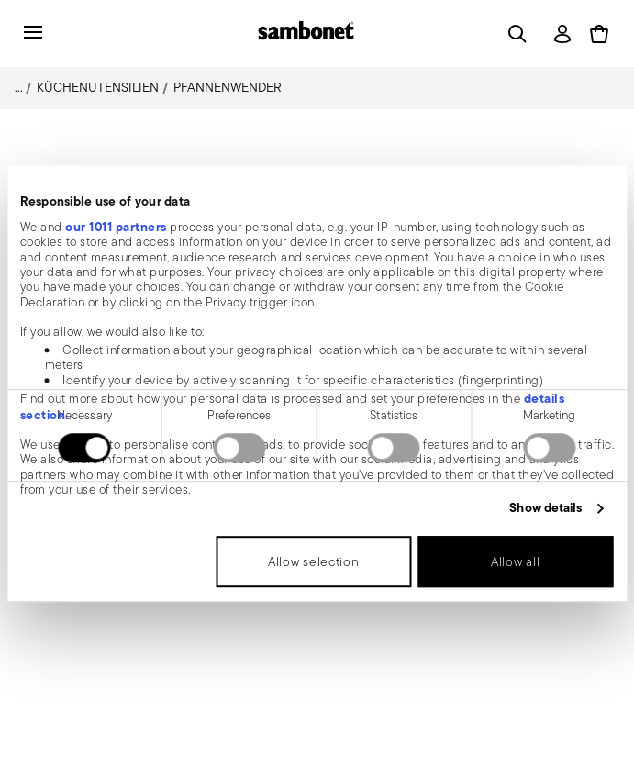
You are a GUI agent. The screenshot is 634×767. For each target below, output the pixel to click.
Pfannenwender (227, 87)
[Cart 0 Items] (599, 34)
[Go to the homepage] (306, 33)
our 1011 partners (116, 226)
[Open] (513, 34)
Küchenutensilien (98, 87)
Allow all (515, 561)
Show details (545, 508)
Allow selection (314, 561)
